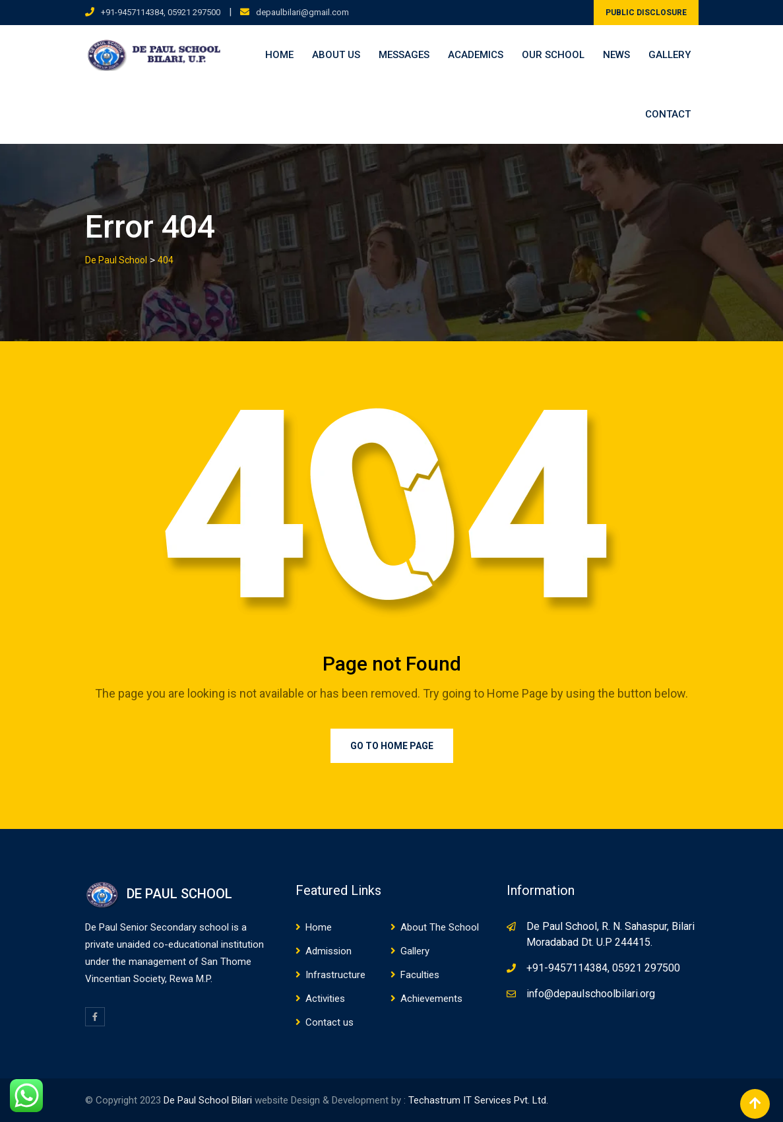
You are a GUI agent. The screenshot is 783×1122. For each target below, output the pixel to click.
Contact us (329, 1022)
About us (336, 55)
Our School (553, 55)
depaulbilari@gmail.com (302, 12)
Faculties (419, 975)
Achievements (431, 999)
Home (279, 55)
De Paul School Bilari (208, 1100)
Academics (475, 55)
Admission (328, 951)
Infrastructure (335, 975)
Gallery (669, 55)
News (616, 55)
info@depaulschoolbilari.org (590, 993)
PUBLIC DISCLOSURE (646, 12)
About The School (439, 927)
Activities (325, 999)
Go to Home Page (391, 746)
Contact (668, 114)
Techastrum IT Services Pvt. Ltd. (478, 1100)
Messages (404, 55)
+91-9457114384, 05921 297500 (160, 12)
